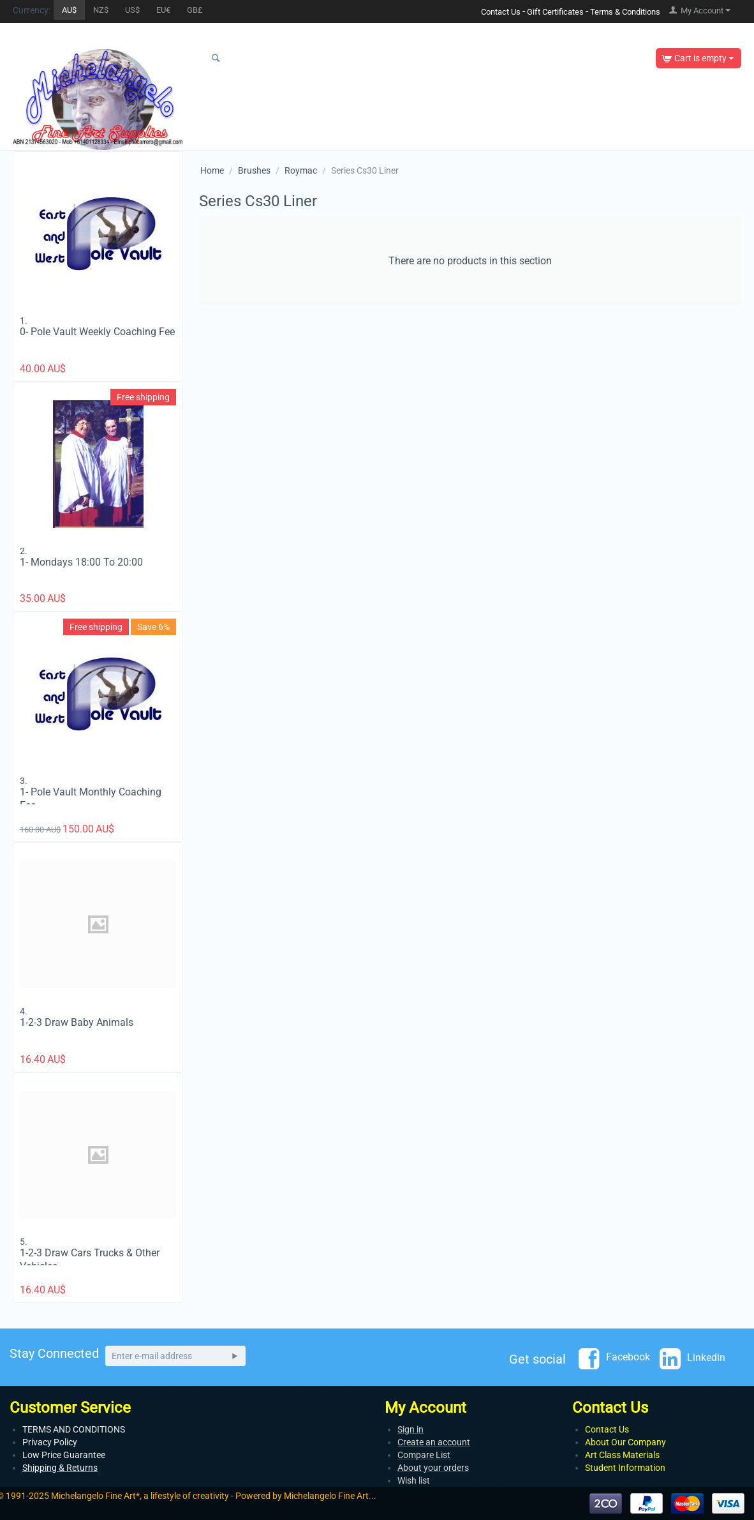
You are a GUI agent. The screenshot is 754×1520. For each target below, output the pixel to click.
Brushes (254, 170)
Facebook (614, 1357)
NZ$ (100, 10)
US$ (132, 10)
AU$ (69, 10)
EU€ (163, 10)
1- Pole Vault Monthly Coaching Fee (90, 798)
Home (212, 170)
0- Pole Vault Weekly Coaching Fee (97, 332)
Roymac (301, 170)
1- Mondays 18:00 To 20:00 (81, 562)
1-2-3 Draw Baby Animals (76, 1022)
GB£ (195, 10)
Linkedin (692, 1358)
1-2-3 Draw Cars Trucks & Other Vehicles (89, 1259)
